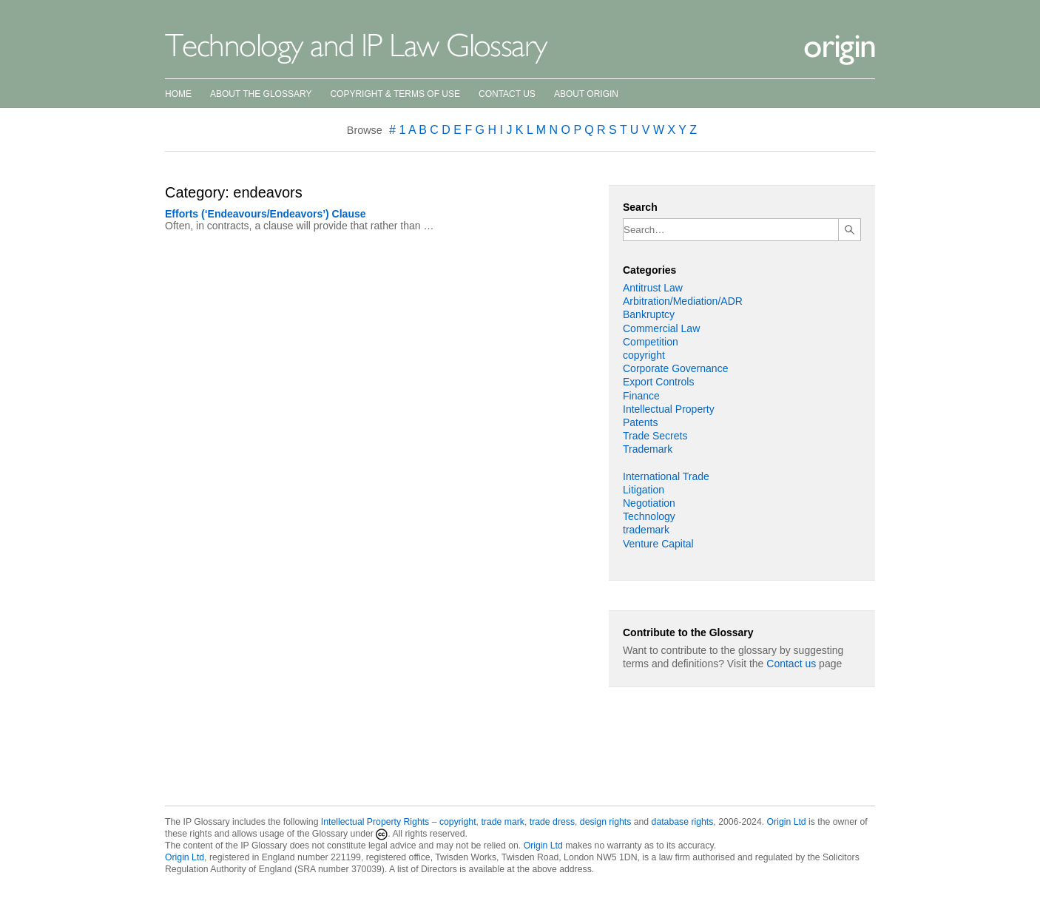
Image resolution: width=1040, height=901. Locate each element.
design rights (605, 822)
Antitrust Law (653, 288)
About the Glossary (260, 94)
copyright (644, 355)
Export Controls (658, 382)
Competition (650, 342)
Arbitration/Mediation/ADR (683, 301)
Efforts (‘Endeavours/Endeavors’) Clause (265, 214)
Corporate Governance (675, 368)
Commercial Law (661, 328)
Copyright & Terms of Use (395, 94)
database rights (683, 822)
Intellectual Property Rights (375, 822)
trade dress (552, 822)
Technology (649, 516)
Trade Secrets (655, 436)
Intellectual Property (669, 409)
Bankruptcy (649, 314)
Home (178, 94)
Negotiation (649, 503)
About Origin (586, 94)
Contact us (791, 663)
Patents (640, 422)
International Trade (666, 476)
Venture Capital (658, 544)
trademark (646, 530)
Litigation (643, 490)
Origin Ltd (786, 822)
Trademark (647, 449)
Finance (641, 396)
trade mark (502, 822)
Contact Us (507, 94)
